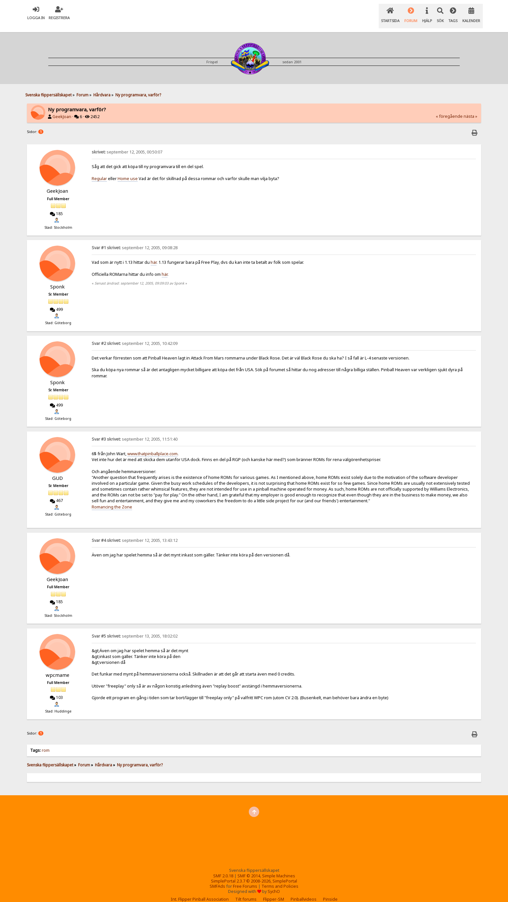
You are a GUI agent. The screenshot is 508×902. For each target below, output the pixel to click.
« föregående (449, 108)
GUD (57, 470)
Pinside (330, 891)
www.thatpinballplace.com (152, 445)
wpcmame (57, 667)
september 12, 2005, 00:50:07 (127, 144)
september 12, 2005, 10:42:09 (135, 335)
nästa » (470, 108)
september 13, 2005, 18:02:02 (135, 628)
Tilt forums (246, 891)
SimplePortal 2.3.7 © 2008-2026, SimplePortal (254, 873)
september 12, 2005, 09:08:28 (135, 239)
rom (46, 742)
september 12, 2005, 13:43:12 (135, 532)
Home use (128, 170)
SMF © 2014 (248, 868)
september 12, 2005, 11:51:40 (135, 431)
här (153, 254)
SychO (274, 883)
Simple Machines (278, 868)
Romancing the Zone (112, 499)
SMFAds (217, 878)
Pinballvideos (304, 891)
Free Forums (245, 878)
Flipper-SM (273, 891)
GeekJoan (61, 108)
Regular (99, 170)
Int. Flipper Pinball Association (200, 891)
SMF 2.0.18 (223, 868)
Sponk (57, 278)
